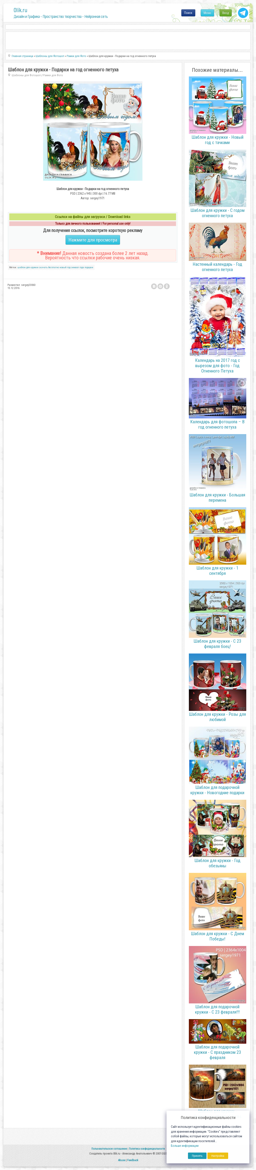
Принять (197, 1155)
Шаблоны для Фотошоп (26, 75)
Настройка (217, 1155)
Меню (207, 13)
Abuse (121, 1160)
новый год (65, 267)
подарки (89, 267)
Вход (225, 13)
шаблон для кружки (27, 267)
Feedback (132, 1160)
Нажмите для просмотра (92, 240)
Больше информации (185, 1146)
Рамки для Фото (53, 75)
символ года (77, 267)
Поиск (188, 13)
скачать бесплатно (49, 267)
